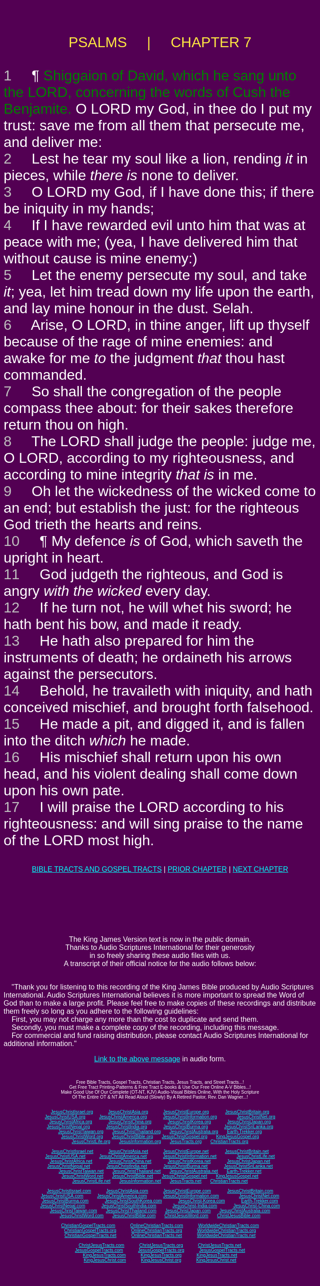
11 (12, 574)
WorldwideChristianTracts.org (226, 1230)
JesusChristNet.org (256, 1116)
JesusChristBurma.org (185, 1126)
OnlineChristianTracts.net (156, 1235)
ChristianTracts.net (229, 1181)
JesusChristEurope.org (186, 1111)
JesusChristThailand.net (137, 1171)
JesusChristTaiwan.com (73, 1210)
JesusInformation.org (140, 1141)
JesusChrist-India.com (194, 1205)
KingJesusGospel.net (237, 1176)
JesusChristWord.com (82, 1215)
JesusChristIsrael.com (69, 1190)
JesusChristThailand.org (136, 1131)
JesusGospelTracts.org (161, 1250)
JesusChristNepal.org (68, 1126)
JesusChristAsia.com (127, 1190)
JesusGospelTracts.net (222, 1250)
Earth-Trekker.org (244, 1131)
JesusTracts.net (185, 1181)
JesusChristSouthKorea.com (133, 1200)
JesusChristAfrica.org (71, 1121)
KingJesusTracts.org (161, 1255)
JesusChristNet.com (259, 1195)
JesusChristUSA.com (62, 1195)
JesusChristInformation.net (189, 1156)
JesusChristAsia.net (128, 1151)
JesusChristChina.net (129, 1161)
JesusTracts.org (186, 1141)
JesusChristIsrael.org (72, 1111)
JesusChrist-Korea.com (201, 1200)
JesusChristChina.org (130, 1121)
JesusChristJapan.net (248, 1161)
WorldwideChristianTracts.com (228, 1225)
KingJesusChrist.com (105, 1260)
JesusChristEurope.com (187, 1190)
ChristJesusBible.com (238, 1215)
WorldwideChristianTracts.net (226, 1235)
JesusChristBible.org (132, 1136)
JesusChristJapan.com (188, 1210)
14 (12, 691)
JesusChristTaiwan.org (81, 1131)
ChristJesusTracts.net (219, 1245)
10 (12, 541)
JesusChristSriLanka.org (248, 1126)
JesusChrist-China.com (256, 1205)
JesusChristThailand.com (131, 1210)
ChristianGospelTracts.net (90, 1235)
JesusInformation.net (140, 1181)
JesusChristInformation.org (190, 1116)
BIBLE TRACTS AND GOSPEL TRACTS (97, 869)
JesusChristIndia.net (126, 1166)
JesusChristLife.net (256, 1156)
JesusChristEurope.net (185, 1151)
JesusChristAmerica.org (123, 1116)
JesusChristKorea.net (189, 1161)
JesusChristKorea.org (189, 1121)
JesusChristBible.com (134, 1215)
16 (12, 757)
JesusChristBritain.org (247, 1111)
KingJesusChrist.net (216, 1260)
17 (12, 807)
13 (12, 641)
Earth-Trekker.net (244, 1171)
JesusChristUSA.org (65, 1116)
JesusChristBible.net (132, 1176)
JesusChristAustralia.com (245, 1210)
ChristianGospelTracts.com (88, 1225)
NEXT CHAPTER (260, 869)
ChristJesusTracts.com (101, 1245)
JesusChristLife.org (91, 1141)
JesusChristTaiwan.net (81, 1171)
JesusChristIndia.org (126, 1126)
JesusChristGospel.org (184, 1136)
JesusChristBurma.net (185, 1166)
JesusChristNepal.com (62, 1205)
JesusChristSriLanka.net (248, 1166)
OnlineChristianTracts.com (156, 1225)
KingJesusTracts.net (217, 1255)
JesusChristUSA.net (65, 1156)
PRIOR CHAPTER (197, 869)
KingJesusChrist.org (161, 1260)
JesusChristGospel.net (184, 1176)
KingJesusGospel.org (237, 1136)
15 (12, 724)
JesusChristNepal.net (68, 1166)
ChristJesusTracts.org (161, 1245)
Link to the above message (137, 1059)
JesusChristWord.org (82, 1136)
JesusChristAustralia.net (194, 1171)
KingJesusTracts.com (104, 1255)
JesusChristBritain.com (250, 1190)
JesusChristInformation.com (191, 1195)
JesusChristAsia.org (128, 1111)
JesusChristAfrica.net (71, 1161)
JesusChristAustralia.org (194, 1131)
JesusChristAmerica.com (122, 1195)
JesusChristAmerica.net (123, 1156)
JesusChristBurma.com (65, 1200)
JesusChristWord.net (83, 1176)
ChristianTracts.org (229, 1141)
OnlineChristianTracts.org (156, 1230)
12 (12, 607)
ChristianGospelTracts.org (90, 1230)
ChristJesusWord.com (186, 1215)
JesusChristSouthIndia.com (128, 1205)
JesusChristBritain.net (247, 1151)
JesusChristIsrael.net (72, 1151)
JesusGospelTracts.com (99, 1250)
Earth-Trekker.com (259, 1200)
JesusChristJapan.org (249, 1121)
